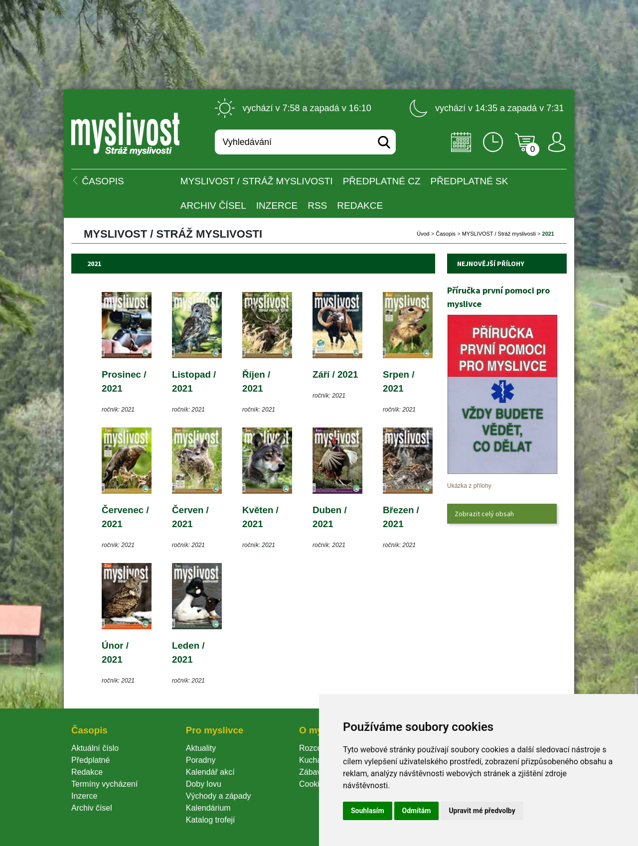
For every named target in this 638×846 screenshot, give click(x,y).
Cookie (313, 784)
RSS (317, 205)
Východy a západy (218, 796)
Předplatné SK (469, 181)
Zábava (312, 772)
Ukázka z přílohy (469, 485)
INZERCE (277, 205)
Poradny (201, 760)
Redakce (360, 205)
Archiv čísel (213, 205)
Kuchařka (316, 760)
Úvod (423, 234)
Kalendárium (208, 808)
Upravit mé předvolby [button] (482, 811)
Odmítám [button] (416, 811)
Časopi (446, 234)
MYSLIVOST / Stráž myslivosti (256, 181)
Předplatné (90, 760)
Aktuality (201, 748)
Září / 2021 (335, 374)
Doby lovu (203, 784)
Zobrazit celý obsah (484, 513)
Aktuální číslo (95, 748)
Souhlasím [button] (367, 811)
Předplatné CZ (382, 181)
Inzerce (84, 796)
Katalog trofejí (210, 820)
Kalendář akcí (210, 772)
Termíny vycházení (104, 784)
